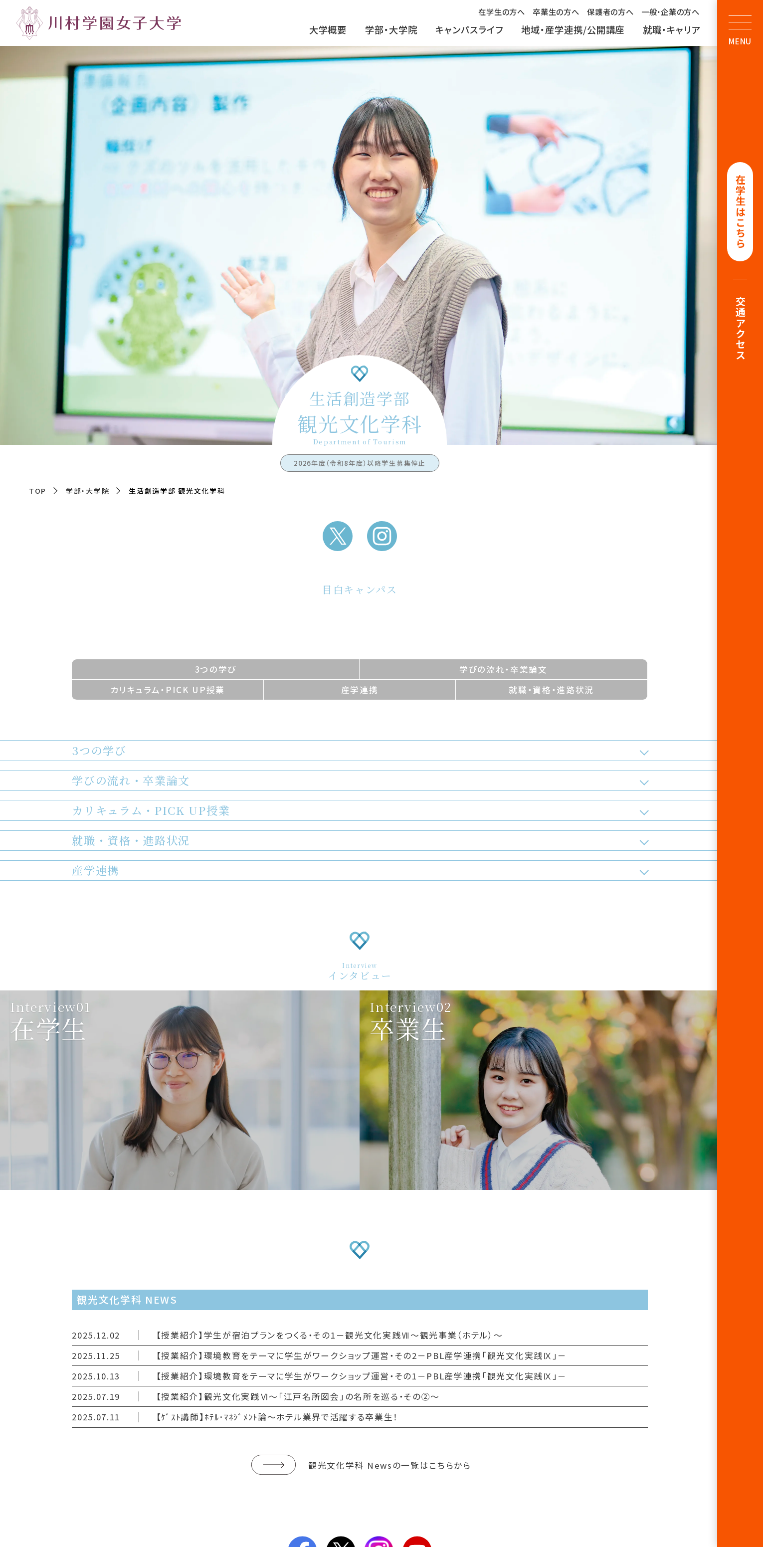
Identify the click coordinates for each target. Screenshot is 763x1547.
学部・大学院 (391, 29)
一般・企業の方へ (670, 11)
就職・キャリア (671, 29)
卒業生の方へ (556, 11)
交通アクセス (740, 329)
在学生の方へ (501, 11)
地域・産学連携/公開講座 (572, 29)
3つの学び (215, 669)
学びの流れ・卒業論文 (503, 669)
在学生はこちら (740, 212)
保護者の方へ (610, 11)
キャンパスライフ (469, 29)
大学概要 (328, 29)
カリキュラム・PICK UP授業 (167, 689)
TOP (37, 491)
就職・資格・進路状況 (551, 689)
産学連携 (360, 689)
